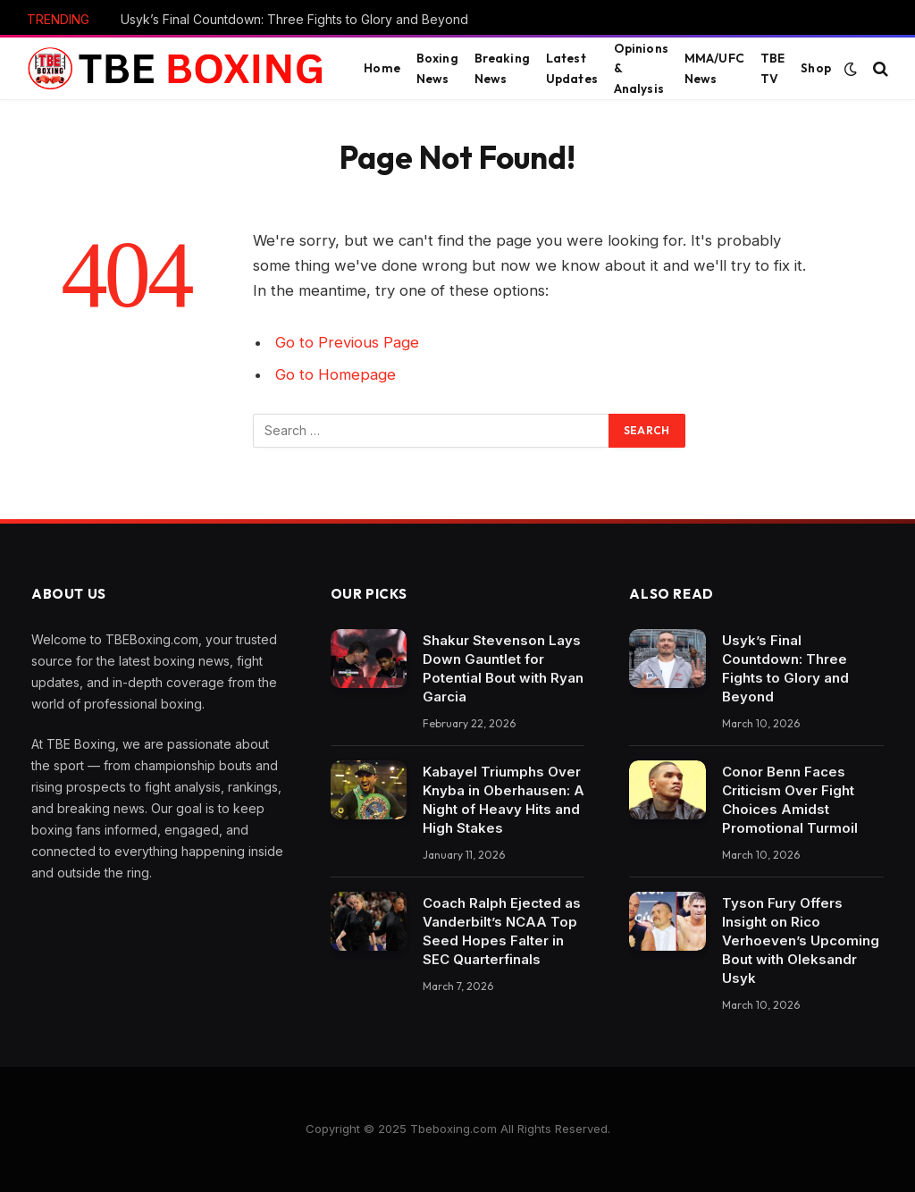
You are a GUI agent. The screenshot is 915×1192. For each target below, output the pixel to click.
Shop (816, 68)
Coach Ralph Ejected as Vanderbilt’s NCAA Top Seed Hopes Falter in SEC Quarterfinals (502, 931)
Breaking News (502, 68)
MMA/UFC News (714, 68)
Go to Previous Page (347, 342)
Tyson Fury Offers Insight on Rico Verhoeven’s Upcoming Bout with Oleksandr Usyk (800, 940)
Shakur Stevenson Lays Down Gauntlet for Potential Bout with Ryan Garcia (503, 668)
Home (382, 68)
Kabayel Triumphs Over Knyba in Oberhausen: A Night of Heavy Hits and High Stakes (503, 799)
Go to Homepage (335, 374)
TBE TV (772, 68)
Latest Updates (572, 68)
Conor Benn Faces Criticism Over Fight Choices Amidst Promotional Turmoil (790, 799)
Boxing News (437, 68)
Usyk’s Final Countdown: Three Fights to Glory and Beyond (294, 19)
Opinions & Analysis (641, 68)
